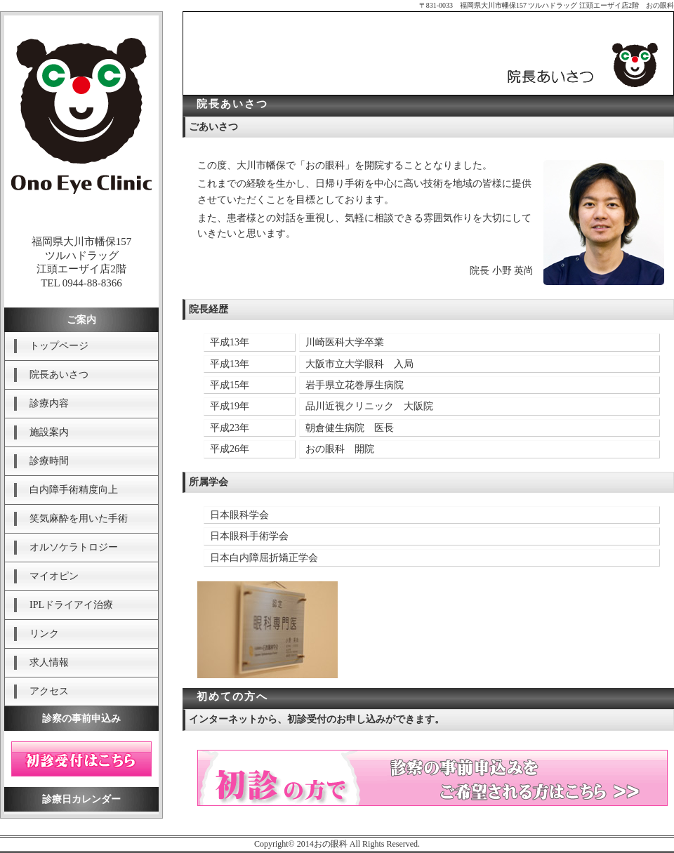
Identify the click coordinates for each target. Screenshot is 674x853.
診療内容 (49, 403)
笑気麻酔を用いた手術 (78, 518)
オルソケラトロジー (73, 547)
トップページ (58, 345)
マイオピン (54, 576)
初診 (81, 758)
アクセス (49, 691)
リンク (44, 633)
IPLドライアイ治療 (71, 605)
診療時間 (49, 461)
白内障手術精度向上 (73, 489)
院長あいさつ (58, 374)
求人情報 (49, 662)
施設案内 (49, 432)
